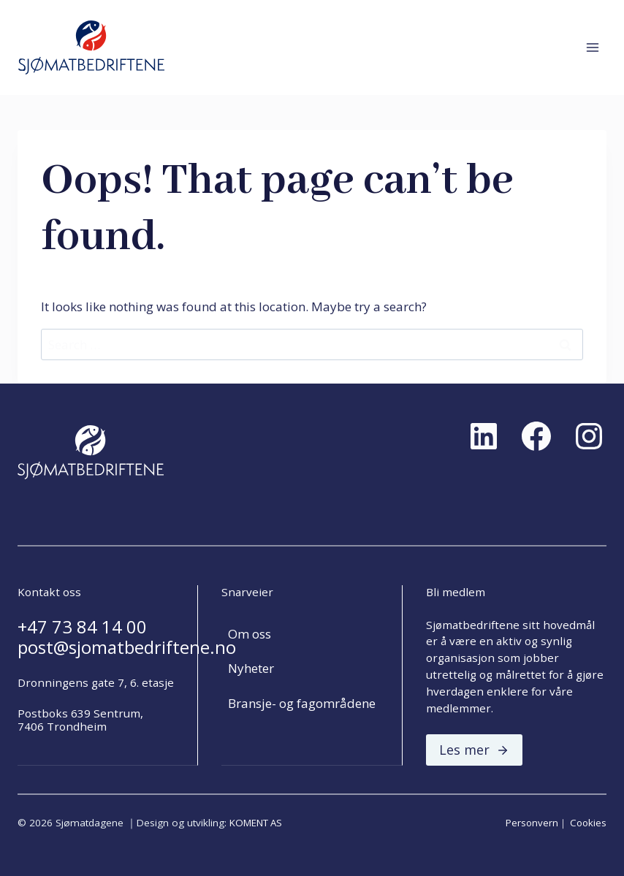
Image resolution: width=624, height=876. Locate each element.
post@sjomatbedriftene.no (127, 647)
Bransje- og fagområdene (302, 703)
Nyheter (251, 668)
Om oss (249, 633)
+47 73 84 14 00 (82, 627)
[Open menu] (592, 47)
